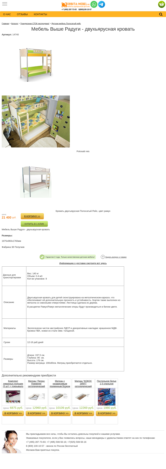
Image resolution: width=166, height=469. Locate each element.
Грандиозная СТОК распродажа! (34, 23)
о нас (7, 14)
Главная (5, 23)
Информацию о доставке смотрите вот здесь (83, 263)
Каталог (14, 23)
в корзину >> (32, 216)
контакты (40, 14)
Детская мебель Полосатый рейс (66, 23)
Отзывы (22, 14)
